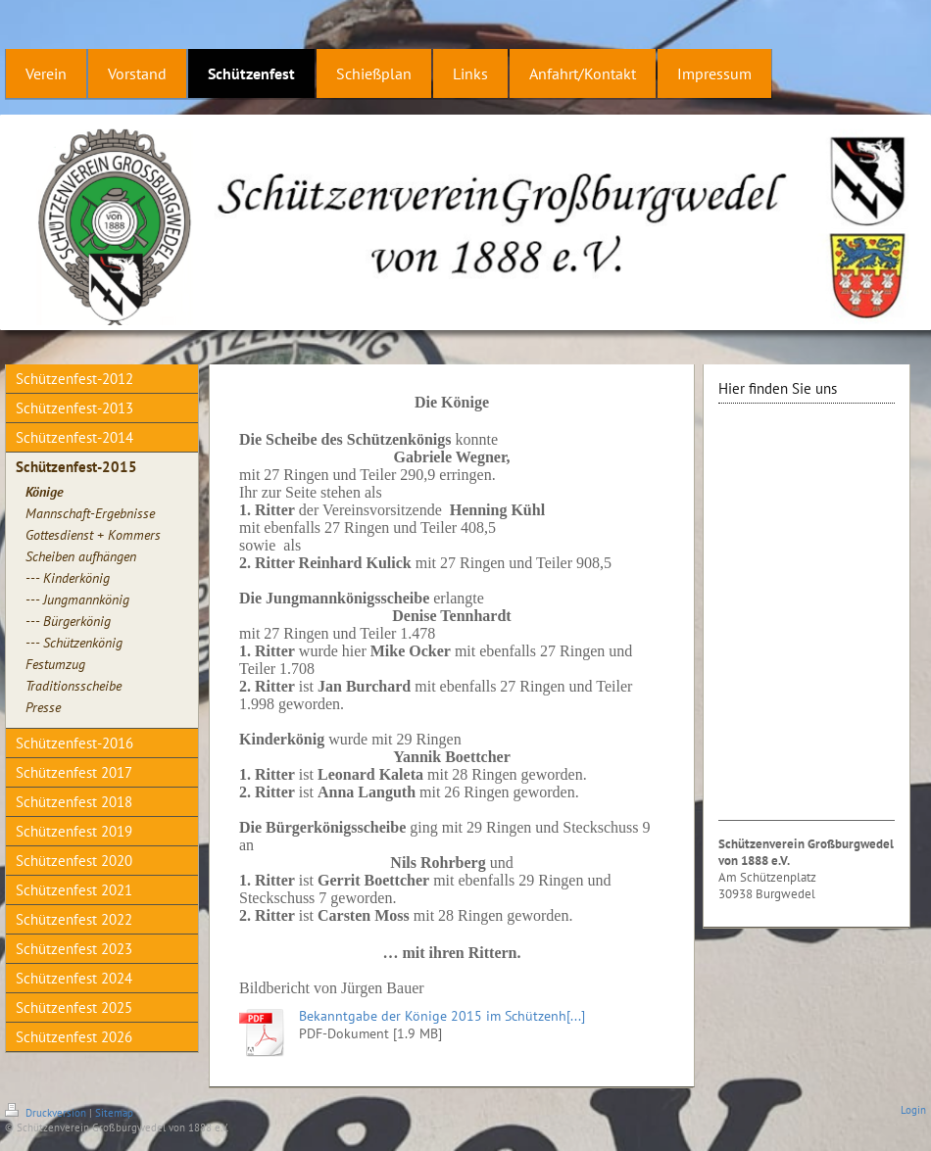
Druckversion (47, 1113)
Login (913, 1110)
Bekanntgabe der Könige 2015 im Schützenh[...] (442, 1016)
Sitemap (114, 1113)
